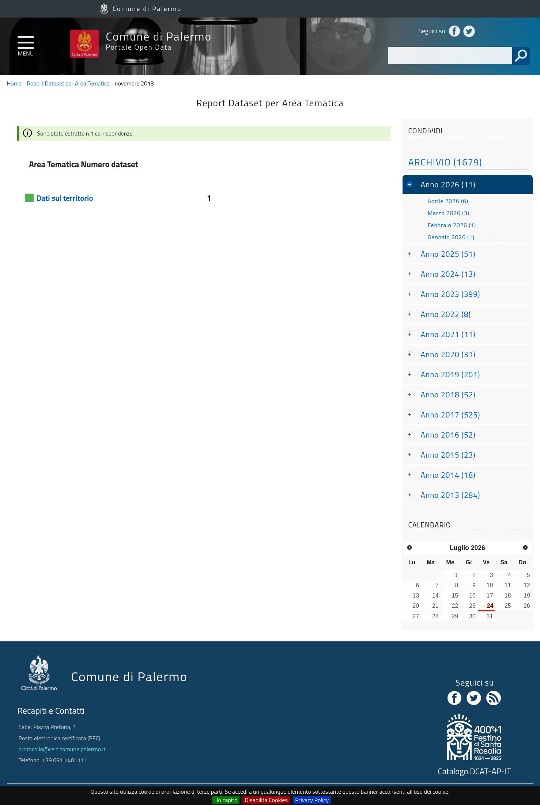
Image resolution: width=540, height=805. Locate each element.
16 (472, 595)
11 (508, 585)
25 (508, 606)
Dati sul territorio (65, 198)
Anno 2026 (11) (448, 184)
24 (490, 606)
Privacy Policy (312, 800)
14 (435, 595)
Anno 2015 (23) (448, 455)
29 (455, 616)
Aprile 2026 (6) (448, 201)
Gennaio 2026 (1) (451, 237)
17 (490, 595)
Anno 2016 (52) (448, 434)
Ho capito (226, 800)
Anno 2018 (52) (448, 394)
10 (490, 585)
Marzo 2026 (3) (448, 213)
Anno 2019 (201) (450, 374)
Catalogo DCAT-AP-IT (474, 771)
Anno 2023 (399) (450, 294)
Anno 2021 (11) (448, 334)
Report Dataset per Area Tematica (68, 83)
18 (508, 595)
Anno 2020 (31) (448, 354)
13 (415, 595)
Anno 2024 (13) (448, 274)
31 (490, 616)
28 (435, 616)
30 (472, 616)
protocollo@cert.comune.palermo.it (62, 749)
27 (415, 616)
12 (527, 585)
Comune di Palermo (147, 9)
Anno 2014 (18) (448, 475)
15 (455, 595)
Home (14, 83)
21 (435, 606)
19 (527, 595)
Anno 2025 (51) (448, 254)
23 (472, 606)
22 (455, 606)
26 (527, 606)
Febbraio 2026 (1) (452, 225)
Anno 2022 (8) (446, 314)
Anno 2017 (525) (450, 414)
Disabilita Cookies (266, 800)
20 (415, 606)
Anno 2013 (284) (450, 495)
